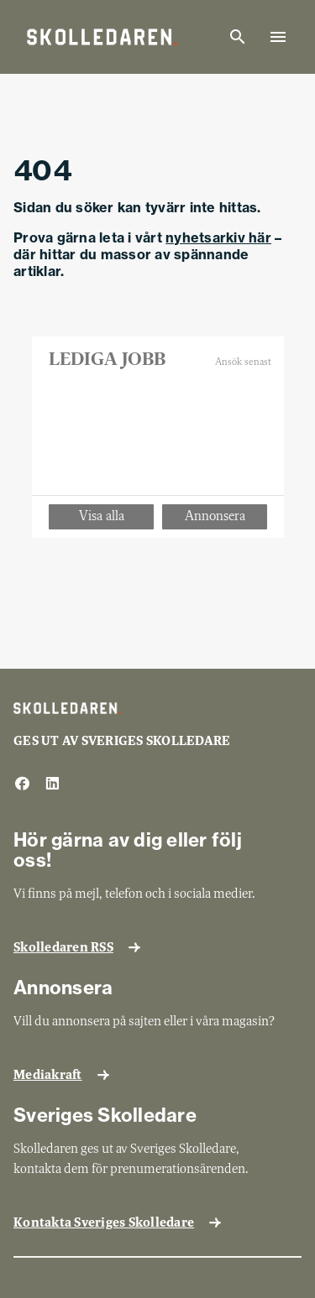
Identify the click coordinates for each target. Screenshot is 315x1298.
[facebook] (22, 784)
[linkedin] (52, 784)
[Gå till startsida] (102, 37)
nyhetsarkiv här (218, 237)
